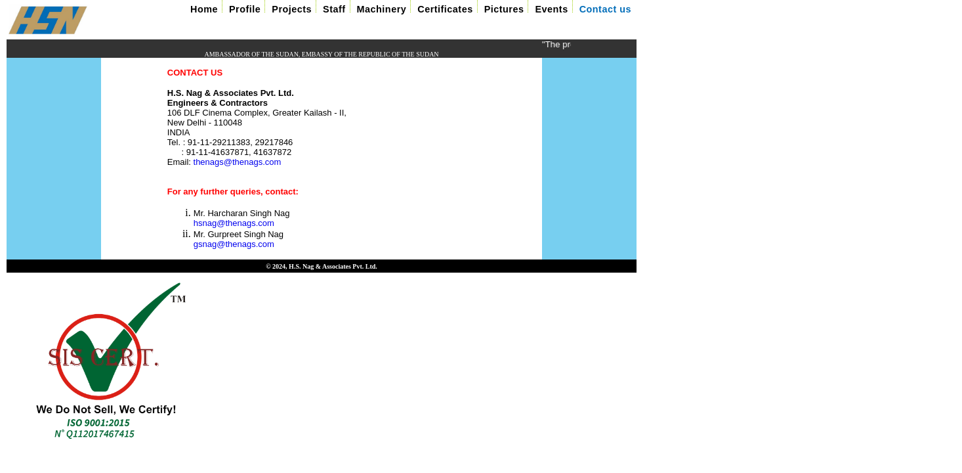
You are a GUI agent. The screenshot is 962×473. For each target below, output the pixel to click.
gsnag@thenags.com (234, 245)
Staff (334, 9)
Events (551, 9)
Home (204, 9)
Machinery (382, 9)
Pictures (504, 9)
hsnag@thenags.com (234, 224)
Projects (292, 9)
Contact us (605, 9)
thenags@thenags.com (238, 162)
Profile (245, 9)
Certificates (444, 9)
